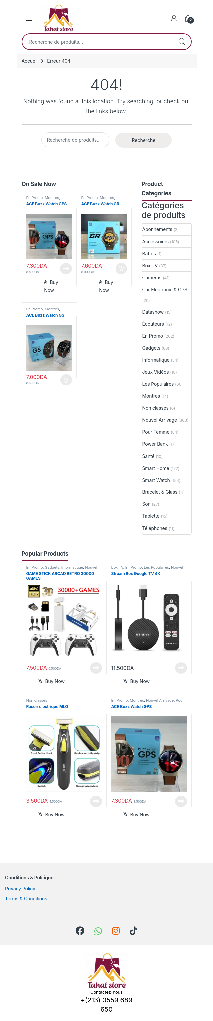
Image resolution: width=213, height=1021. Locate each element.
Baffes (149, 253)
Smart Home (155, 468)
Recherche (181, 41)
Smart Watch (156, 480)
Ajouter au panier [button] (121, 268)
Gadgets (151, 348)
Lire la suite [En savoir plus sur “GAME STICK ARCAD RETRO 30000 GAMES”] (96, 668)
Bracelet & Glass (160, 492)
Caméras (152, 277)
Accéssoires (155, 241)
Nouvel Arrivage (159, 420)
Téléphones (154, 528)
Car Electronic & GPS (164, 289)
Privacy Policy (20, 888)
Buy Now (51, 286)
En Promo (34, 197)
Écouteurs (153, 324)
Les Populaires (158, 384)
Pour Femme (156, 432)
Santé (148, 456)
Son (146, 504)
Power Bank (155, 444)
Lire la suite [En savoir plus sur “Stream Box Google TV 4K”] (181, 668)
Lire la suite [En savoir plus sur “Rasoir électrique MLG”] (96, 801)
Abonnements (157, 229)
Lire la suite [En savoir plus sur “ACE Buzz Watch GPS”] (66, 268)
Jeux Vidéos (155, 372)
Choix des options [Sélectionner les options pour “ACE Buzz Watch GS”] (66, 379)
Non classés (155, 408)
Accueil (30, 61)
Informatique (156, 360)
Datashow (153, 312)
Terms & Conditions (26, 898)
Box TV (150, 265)
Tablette (151, 516)
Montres (52, 197)
